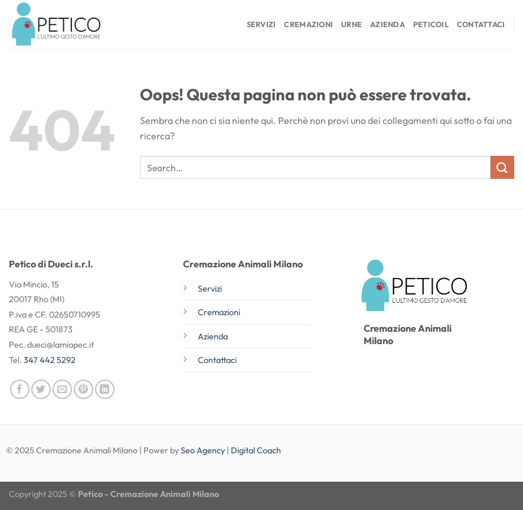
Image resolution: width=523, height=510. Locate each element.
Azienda (387, 24)
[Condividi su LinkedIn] (105, 389)
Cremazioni (308, 24)
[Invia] (502, 167)
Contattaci (481, 24)
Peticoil (431, 24)
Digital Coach (256, 450)
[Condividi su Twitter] (41, 389)
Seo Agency (203, 450)
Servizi (261, 24)
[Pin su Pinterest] (83, 389)
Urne (351, 24)
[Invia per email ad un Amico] (62, 389)
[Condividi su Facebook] (20, 389)
